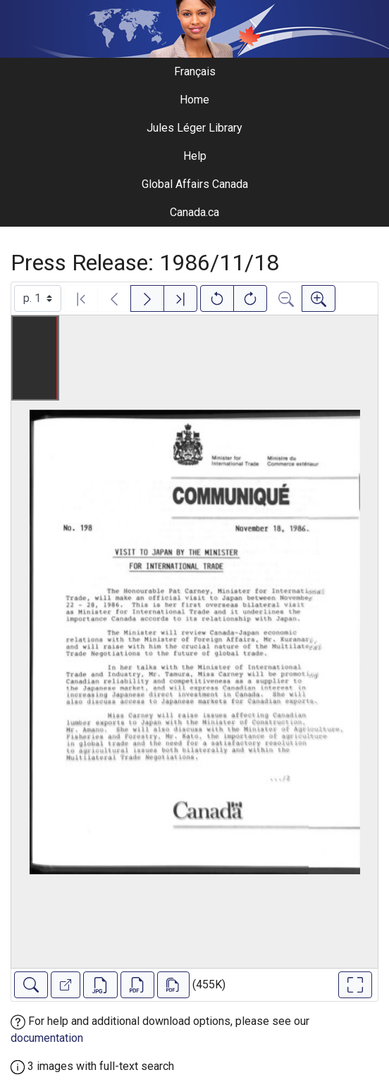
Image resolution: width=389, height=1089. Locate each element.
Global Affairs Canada (195, 184)
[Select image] (37, 298)
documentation (47, 1038)
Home (194, 99)
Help (194, 156)
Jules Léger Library (194, 127)
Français (195, 71)
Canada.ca (194, 212)
